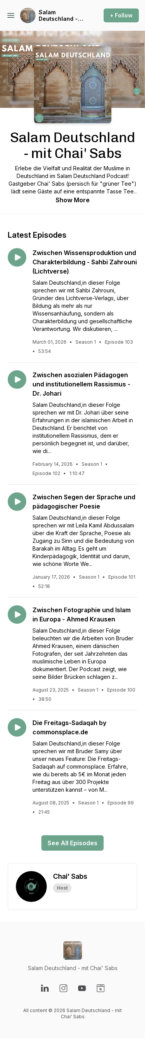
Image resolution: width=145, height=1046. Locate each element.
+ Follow (121, 15)
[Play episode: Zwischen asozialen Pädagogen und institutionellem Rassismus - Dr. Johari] (17, 379)
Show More (73, 200)
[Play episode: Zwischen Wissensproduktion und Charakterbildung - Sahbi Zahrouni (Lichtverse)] (17, 257)
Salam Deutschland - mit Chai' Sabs (58, 15)
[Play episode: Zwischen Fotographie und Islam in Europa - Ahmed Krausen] (17, 614)
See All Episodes (72, 843)
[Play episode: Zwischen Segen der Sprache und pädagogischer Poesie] (17, 501)
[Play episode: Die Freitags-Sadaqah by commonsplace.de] (17, 727)
